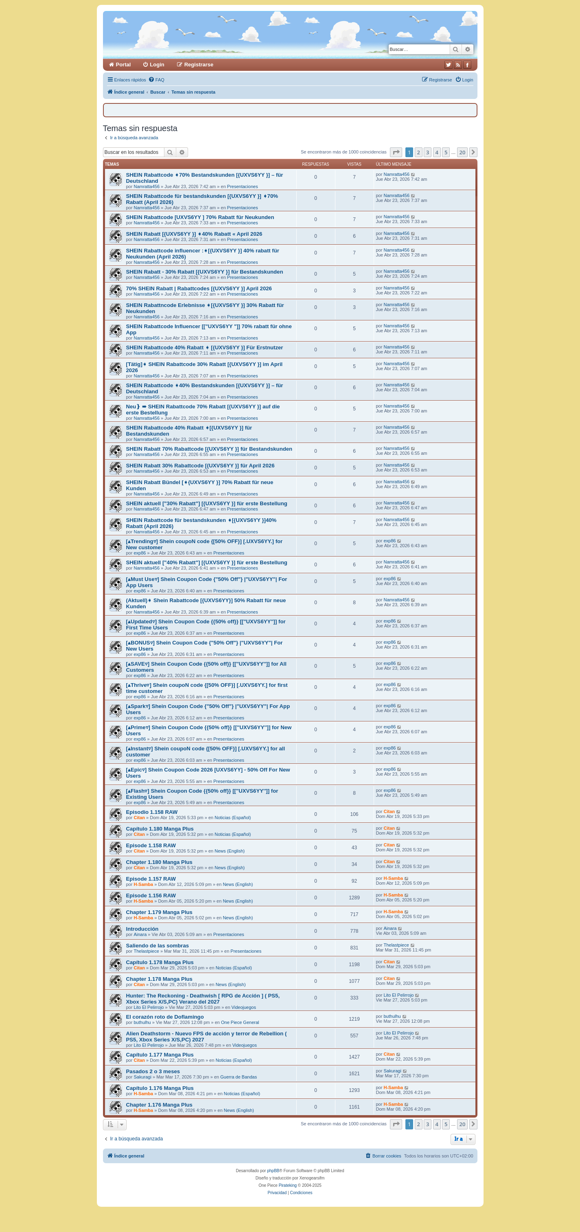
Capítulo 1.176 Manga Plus (160, 1088)
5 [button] (445, 152)
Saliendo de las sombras (157, 946)
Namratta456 (147, 186)
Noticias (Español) (232, 817)
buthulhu (142, 1022)
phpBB (273, 1170)
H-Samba (143, 884)
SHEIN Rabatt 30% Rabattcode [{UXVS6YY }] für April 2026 (200, 466)
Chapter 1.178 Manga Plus (159, 979)
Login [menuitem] (157, 64)
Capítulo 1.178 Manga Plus (160, 962)
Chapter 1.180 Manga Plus (159, 862)
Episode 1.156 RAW (151, 895)
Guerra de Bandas (238, 1076)
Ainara (140, 934)
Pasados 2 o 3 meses (153, 1071)
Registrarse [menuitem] (199, 64)
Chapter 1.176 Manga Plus (159, 1105)
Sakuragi (142, 1076)
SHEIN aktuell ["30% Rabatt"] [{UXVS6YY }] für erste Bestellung (206, 503)
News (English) (229, 850)
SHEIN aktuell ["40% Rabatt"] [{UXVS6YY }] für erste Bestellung (206, 562)
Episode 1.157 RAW (151, 879)
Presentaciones (242, 186)
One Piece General (240, 1022)
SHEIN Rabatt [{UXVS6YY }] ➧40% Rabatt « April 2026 (194, 234)
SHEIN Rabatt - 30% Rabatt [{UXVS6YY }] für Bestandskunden (204, 272)
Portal (123, 64)
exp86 (140, 552)
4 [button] (437, 152)
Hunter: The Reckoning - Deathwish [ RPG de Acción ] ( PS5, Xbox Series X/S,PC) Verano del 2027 (203, 999)
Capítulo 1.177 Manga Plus (160, 1055)
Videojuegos (244, 1007)
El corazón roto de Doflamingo (165, 1017)
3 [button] (427, 152)
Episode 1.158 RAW (151, 845)
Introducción (142, 929)
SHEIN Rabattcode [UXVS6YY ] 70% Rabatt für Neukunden (200, 217)
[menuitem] (156, 80)
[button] (396, 152)
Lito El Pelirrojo (149, 1007)
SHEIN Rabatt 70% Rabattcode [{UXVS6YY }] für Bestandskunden (209, 449)
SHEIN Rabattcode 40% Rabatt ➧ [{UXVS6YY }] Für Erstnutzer (204, 347)
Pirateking (288, 1185)
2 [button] (418, 152)
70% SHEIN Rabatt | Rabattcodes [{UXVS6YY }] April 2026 (199, 288)
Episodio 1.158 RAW (152, 812)
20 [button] (463, 152)
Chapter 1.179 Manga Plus (159, 912)
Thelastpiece (146, 951)
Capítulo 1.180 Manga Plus (160, 829)
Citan (139, 817)
